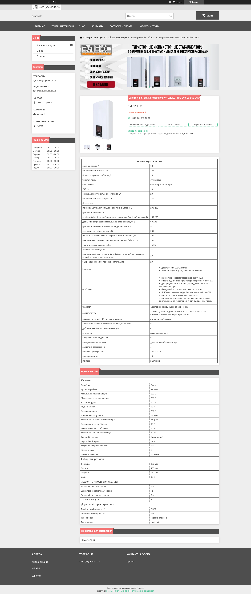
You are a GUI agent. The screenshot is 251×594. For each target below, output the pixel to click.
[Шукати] (171, 16)
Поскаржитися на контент (117, 591)
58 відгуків (177, 2)
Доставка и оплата (121, 26)
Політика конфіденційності (142, 591)
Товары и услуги (62, 26)
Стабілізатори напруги (117, 37)
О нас (82, 26)
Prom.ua (140, 588)
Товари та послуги (93, 37)
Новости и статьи (149, 26)
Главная (40, 26)
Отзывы (41, 56)
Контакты (97, 26)
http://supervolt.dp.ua (46, 91)
